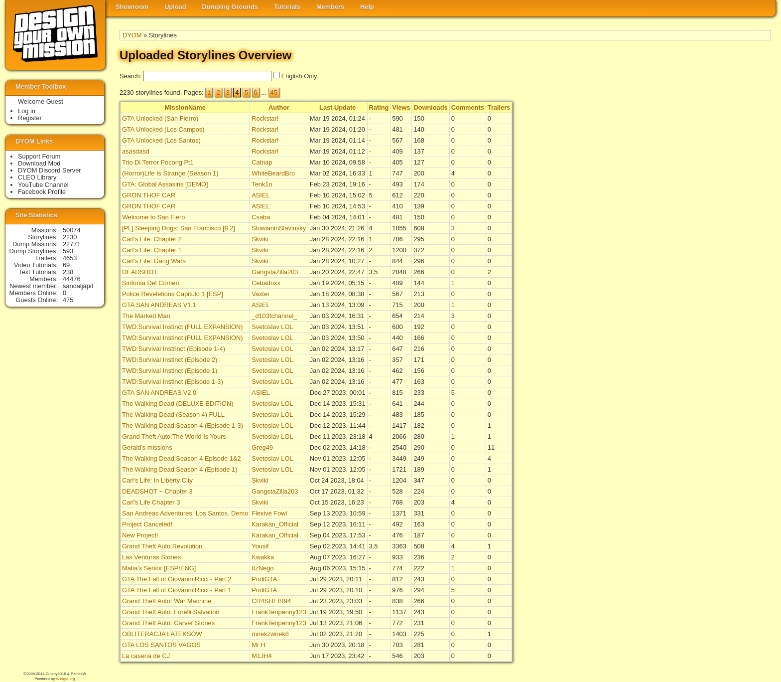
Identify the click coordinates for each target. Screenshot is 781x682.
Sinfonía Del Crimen (150, 283)
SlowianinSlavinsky (279, 228)
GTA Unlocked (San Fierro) (160, 118)
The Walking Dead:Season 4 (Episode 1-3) (182, 425)
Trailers (499, 107)
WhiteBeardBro (273, 173)
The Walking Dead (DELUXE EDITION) (178, 403)
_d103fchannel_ (274, 316)
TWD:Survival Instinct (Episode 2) (169, 359)
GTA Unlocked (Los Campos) (163, 129)
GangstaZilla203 (275, 272)
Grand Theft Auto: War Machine (166, 601)
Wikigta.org (65, 679)
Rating (379, 107)
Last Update (337, 107)
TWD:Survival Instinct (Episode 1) (169, 370)
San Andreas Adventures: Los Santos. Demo (185, 513)
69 (66, 265)
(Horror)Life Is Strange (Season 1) (170, 173)
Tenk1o (262, 184)
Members (330, 6)
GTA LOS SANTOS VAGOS (161, 645)
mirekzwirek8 (270, 634)
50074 (72, 230)
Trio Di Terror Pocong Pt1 (158, 162)
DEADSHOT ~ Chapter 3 (157, 491)
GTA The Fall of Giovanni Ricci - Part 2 (176, 579)
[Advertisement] (731, 254)
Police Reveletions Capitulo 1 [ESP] (172, 294)
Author (278, 107)
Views (401, 107)
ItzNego (262, 568)
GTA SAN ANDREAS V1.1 (159, 305)
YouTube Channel (43, 184)
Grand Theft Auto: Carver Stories (168, 623)
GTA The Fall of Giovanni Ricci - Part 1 (176, 590)
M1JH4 (262, 656)
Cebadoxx (266, 283)
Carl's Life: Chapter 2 (152, 239)
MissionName (185, 107)
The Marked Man (146, 316)
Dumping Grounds (230, 6)
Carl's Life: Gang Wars (154, 261)
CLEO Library (37, 177)
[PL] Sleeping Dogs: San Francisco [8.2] (178, 228)
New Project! (140, 535)
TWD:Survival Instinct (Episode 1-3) (172, 381)
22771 (72, 244)
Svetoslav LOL (272, 327)
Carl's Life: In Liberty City (157, 480)
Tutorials (287, 6)
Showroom (132, 6)
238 (68, 272)
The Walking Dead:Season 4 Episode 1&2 (181, 458)
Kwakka (263, 557)
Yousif (260, 546)
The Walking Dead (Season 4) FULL (173, 414)
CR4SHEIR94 (271, 601)
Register (30, 118)
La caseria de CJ (146, 656)
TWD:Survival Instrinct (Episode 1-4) (173, 348)
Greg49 (262, 447)
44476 (72, 279)
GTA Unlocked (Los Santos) (161, 140)
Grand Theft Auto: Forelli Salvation (170, 612)
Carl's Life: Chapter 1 (152, 250)
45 (273, 92)
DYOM (132, 35)
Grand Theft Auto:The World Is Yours (174, 436)
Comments (467, 107)
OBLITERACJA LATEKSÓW (162, 634)
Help (367, 6)
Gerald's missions (147, 447)
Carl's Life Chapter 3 (151, 502)
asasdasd (135, 151)
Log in (26, 111)
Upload (175, 6)
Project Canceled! (147, 524)
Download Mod (39, 163)
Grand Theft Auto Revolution (162, 546)
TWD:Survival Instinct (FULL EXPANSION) (182, 327)
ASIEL (260, 195)
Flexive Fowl (269, 513)
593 (68, 251)
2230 (70, 237)
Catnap (262, 162)
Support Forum (39, 156)
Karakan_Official (275, 524)
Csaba (261, 217)
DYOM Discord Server (49, 170)
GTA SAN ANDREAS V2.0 (159, 392)
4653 (70, 258)
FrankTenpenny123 (279, 612)
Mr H (258, 645)
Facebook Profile (42, 191)
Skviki (260, 239)
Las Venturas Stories (151, 557)
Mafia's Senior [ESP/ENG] (159, 568)
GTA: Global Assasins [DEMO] (165, 184)
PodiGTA (264, 579)
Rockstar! (265, 118)
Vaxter (260, 294)
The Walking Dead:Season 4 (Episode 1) (179, 469)
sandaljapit (78, 286)
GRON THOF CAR (148, 195)
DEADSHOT (139, 272)
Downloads (430, 107)
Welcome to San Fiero (153, 217)
